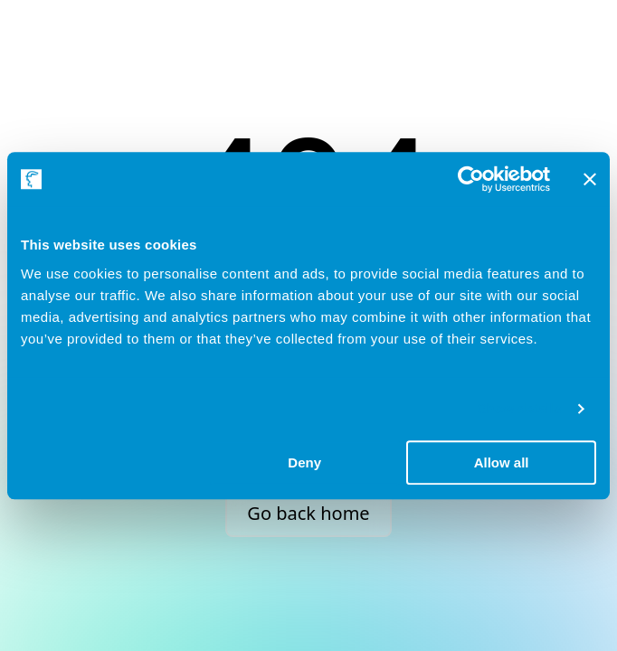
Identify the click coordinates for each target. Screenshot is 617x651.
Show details (520, 408)
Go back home (308, 513)
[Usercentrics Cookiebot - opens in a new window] (471, 179)
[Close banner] (590, 179)
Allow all (501, 462)
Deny (304, 462)
